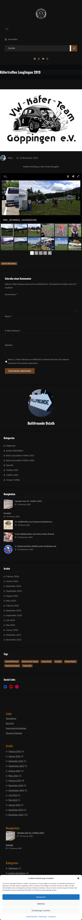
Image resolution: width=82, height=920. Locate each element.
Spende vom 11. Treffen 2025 (28, 568)
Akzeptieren (41, 897)
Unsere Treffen (13, 529)
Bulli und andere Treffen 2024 (20, 509)
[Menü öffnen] (7, 29)
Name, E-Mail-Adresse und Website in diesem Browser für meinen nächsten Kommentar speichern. (38, 638)
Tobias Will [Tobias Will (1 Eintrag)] (27, 686)
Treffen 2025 (12, 519)
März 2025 (13, 840)
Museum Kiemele (14, 733)
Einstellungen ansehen (41, 910)
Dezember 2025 (13, 663)
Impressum (52, 916)
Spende (9, 514)
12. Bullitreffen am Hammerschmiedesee (33, 588)
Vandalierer (11, 722)
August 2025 (14, 835)
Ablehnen (41, 904)
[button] (78, 878)
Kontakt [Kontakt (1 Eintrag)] (58, 682)
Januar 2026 (12, 658)
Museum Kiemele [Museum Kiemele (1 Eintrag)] (12, 686)
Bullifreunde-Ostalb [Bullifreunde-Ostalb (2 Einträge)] (30, 682)
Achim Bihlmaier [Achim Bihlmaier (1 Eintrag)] (11, 682)
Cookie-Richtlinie (32, 916)
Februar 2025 (14, 845)
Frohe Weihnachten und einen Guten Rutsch (34, 600)
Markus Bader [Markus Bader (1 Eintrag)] (70, 682)
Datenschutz (43, 916)
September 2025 (14, 668)
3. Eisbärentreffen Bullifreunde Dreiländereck (35, 613)
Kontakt (7, 580)
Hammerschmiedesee (16, 728)
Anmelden (13, 39)
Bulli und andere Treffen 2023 (20, 505)
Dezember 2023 (15, 874)
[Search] (74, 48)
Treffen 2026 (12, 524)
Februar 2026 (12, 653)
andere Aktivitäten (9, 540)
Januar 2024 (14, 869)
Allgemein (11, 495)
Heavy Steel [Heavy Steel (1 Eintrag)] (46, 682)
